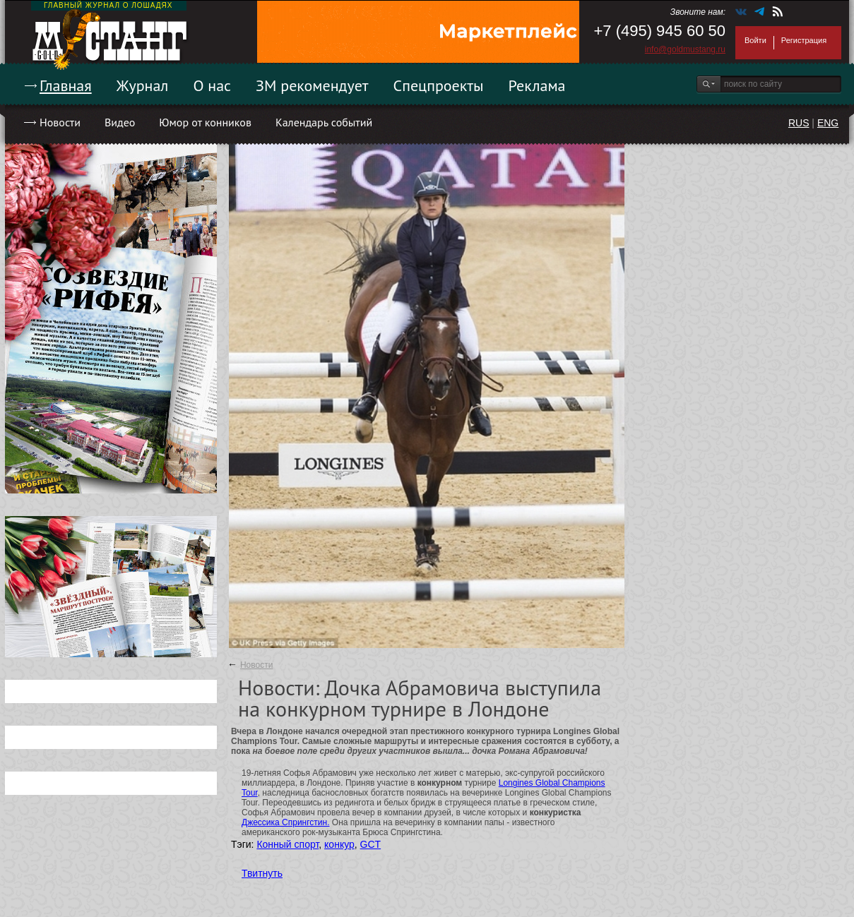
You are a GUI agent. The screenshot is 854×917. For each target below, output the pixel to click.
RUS (798, 122)
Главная (66, 85)
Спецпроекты (438, 85)
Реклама (537, 85)
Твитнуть (262, 873)
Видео (120, 122)
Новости (60, 122)
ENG (827, 122)
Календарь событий (323, 122)
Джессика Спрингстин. (286, 822)
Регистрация (803, 40)
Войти (755, 40)
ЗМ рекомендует (312, 85)
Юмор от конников (205, 122)
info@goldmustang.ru (685, 49)
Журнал (143, 85)
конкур (339, 844)
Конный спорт (287, 844)
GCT (370, 844)
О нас (212, 85)
